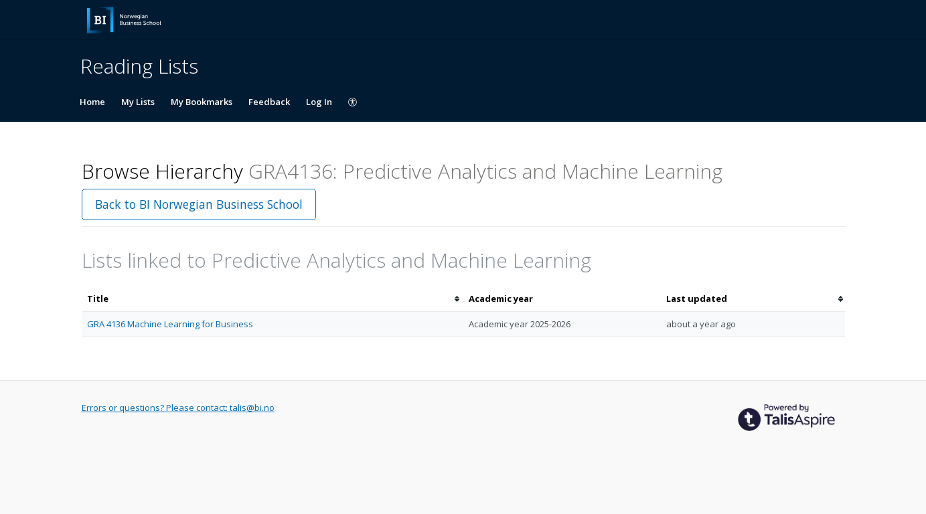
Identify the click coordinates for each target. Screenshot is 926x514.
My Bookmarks (201, 102)
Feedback (269, 102)
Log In (319, 102)
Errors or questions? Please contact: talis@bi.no (178, 408)
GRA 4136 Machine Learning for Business (170, 324)
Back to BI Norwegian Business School (199, 204)
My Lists (138, 102)
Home (92, 102)
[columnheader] (272, 298)
